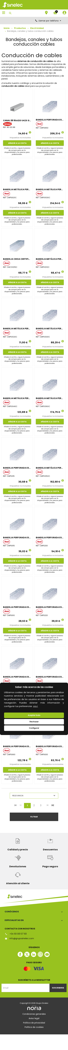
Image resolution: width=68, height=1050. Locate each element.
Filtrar (34, 817)
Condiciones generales (34, 1014)
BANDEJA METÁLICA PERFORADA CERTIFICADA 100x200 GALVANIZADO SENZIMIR (17, 328)
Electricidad (37, 28)
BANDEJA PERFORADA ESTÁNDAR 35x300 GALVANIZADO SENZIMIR (50, 537)
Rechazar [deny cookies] (34, 721)
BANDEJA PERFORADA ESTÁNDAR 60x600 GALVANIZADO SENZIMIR (17, 746)
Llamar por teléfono (48, 20)
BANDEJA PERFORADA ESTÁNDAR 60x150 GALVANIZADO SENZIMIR (17, 537)
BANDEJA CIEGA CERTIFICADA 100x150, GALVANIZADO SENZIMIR (17, 259)
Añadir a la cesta (17, 143)
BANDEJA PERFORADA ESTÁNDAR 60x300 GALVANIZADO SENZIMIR (50, 746)
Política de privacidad (34, 1022)
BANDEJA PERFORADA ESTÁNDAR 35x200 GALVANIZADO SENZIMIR (50, 607)
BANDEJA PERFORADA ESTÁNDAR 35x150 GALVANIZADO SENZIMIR (17, 467)
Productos (20, 28)
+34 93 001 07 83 (16, 933)
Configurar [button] (34, 728)
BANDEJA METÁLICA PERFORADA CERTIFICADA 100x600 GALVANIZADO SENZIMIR (50, 398)
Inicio (7, 28)
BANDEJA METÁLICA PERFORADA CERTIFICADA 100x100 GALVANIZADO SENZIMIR (50, 259)
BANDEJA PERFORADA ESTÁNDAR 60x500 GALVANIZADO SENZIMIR (50, 676)
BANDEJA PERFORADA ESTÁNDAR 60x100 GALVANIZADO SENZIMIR (17, 607)
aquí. (35, 706)
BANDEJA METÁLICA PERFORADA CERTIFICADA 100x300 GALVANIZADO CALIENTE (50, 189)
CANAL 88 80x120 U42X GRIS (17, 120)
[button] (39, 706)
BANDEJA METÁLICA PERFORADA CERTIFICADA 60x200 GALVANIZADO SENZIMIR (17, 189)
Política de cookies (34, 1027)
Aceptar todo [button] (34, 715)
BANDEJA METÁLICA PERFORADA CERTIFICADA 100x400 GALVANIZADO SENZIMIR (17, 398)
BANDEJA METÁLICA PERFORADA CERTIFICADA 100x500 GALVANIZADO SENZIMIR (50, 467)
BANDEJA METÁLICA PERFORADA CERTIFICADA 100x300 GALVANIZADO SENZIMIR (50, 328)
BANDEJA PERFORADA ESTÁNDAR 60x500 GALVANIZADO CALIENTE (50, 119)
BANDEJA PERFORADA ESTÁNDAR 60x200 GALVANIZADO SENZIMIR (17, 676)
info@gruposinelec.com (19, 938)
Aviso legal (34, 1018)
